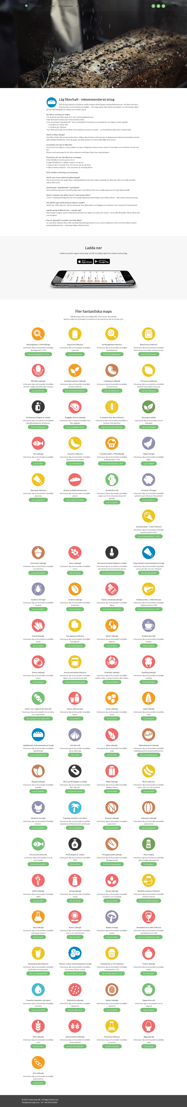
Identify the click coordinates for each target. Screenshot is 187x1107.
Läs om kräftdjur (112, 682)
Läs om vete (38, 1046)
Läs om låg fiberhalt (38, 755)
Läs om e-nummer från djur (111, 427)
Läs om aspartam (75, 354)
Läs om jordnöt (75, 609)
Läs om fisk (38, 463)
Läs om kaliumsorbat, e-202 (148, 609)
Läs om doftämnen (38, 427)
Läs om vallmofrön (75, 1010)
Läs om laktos (75, 718)
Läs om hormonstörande (111, 573)
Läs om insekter (38, 609)
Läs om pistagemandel (112, 864)
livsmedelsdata (65, 6)
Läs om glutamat (38, 500)
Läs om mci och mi (75, 791)
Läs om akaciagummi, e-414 (38, 354)
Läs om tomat (148, 973)
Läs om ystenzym (112, 1046)
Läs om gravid (112, 502)
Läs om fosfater (75, 463)
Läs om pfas (75, 864)
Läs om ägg (148, 1046)
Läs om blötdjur (38, 391)
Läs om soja (38, 937)
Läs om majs (112, 755)
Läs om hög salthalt (148, 573)
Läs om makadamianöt (148, 755)
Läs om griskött (149, 500)
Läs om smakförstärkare (148, 901)
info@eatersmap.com (30, 1102)
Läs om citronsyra (149, 391)
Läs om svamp (112, 937)
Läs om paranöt (112, 828)
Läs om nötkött (38, 828)
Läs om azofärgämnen (112, 354)
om (77, 6)
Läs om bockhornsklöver (75, 391)
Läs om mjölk (112, 791)
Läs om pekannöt (148, 828)
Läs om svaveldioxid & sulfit (148, 937)
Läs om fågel (149, 463)
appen (51, 6)
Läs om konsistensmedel (75, 682)
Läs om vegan (148, 1010)
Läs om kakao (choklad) (112, 609)
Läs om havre (75, 573)
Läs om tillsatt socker (75, 973)
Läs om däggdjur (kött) (75, 427)
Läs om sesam (112, 901)
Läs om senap (75, 901)
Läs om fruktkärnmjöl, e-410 (112, 463)
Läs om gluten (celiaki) (75, 500)
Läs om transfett (38, 1010)
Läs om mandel (38, 791)
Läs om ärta (38, 1083)
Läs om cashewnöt (112, 391)
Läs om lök (75, 755)
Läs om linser (112, 718)
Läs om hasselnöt (38, 573)
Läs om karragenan (75, 646)
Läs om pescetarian (38, 864)
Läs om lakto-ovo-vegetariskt (38, 718)
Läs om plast (149, 864)
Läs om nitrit (149, 791)
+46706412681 (50, 1102)
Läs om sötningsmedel (38, 973)
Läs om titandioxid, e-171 (112, 973)
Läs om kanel (38, 646)
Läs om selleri (38, 901)
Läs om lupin (149, 718)
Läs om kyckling (149, 682)
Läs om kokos (38, 682)
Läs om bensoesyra (148, 354)
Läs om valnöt (112, 1010)
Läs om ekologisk (148, 427)
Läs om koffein (148, 646)
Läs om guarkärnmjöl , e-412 (149, 536)
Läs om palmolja (75, 828)
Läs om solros (75, 937)
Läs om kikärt (112, 646)
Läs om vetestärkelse (75, 1046)
